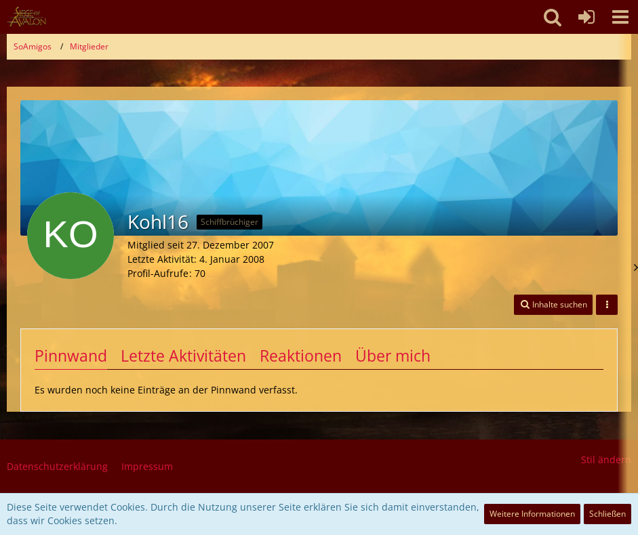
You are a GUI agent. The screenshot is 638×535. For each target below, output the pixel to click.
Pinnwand (71, 355)
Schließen (607, 513)
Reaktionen (301, 355)
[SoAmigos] (26, 16)
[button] (620, 16)
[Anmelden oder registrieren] (586, 16)
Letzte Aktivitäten (183, 355)
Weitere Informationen (532, 513)
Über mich (393, 355)
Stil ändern (606, 459)
